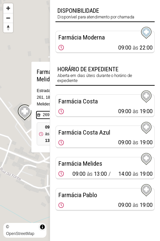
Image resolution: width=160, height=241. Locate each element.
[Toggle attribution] (42, 227)
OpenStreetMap (20, 233)
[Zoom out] (8, 18)
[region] (25, 120)
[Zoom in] (8, 8)
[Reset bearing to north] (8, 27)
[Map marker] (25, 112)
